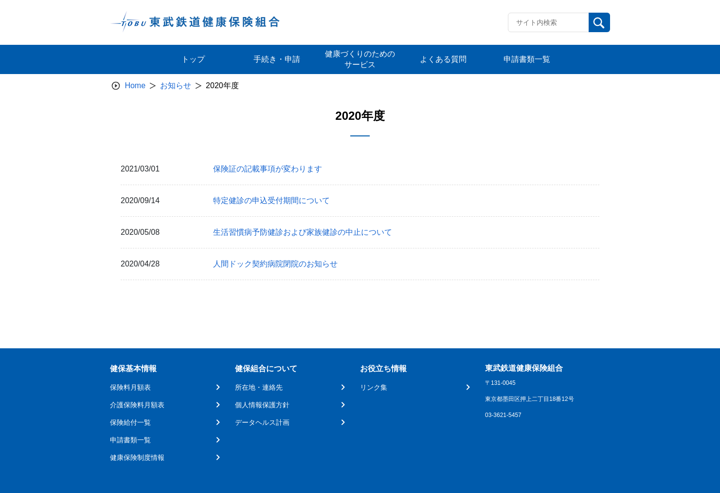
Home (135, 85)
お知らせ (175, 85)
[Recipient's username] (548, 22)
